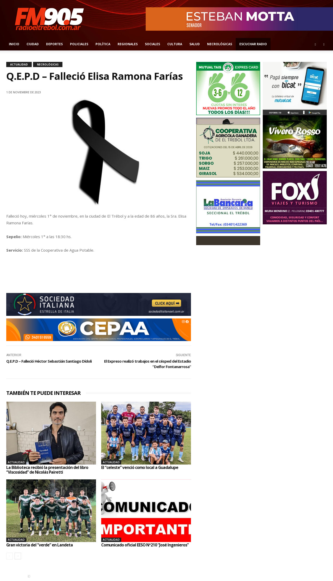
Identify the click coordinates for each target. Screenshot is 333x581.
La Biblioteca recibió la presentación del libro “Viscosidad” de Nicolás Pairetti (47, 470)
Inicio (14, 44)
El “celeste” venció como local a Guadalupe (140, 467)
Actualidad (19, 64)
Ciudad (33, 44)
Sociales (152, 44)
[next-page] (18, 555)
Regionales (128, 44)
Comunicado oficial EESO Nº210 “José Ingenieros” (145, 545)
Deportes (54, 44)
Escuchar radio (253, 44)
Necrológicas (219, 44)
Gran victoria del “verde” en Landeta (39, 545)
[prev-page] (9, 555)
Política (102, 44)
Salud (194, 44)
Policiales (79, 44)
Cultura (174, 44)
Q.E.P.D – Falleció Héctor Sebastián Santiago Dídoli (49, 361)
